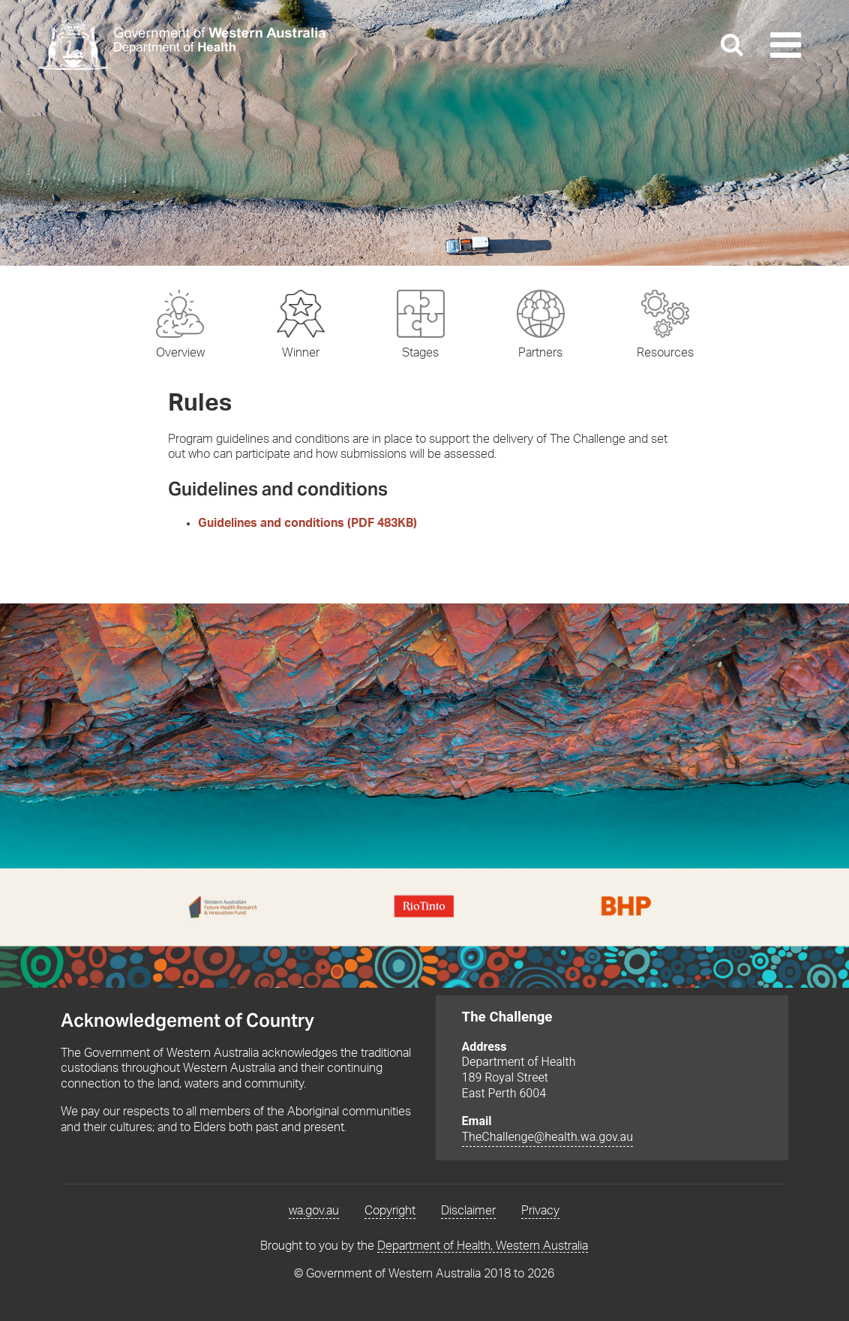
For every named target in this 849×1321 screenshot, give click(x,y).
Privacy (540, 1211)
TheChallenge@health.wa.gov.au (547, 1137)
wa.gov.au (314, 1211)
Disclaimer (468, 1211)
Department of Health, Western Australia (482, 1246)
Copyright (390, 1211)
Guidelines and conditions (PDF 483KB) (307, 523)
